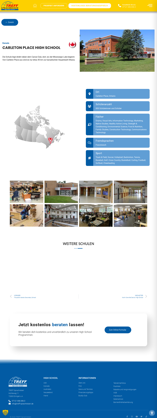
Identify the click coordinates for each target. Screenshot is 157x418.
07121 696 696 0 (129, 7)
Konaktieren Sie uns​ (129, 5)
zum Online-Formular (117, 332)
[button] (5, 412)
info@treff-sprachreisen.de (22, 404)
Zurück (10, 22)
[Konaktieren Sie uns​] (119, 5)
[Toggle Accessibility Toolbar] (152, 413)
